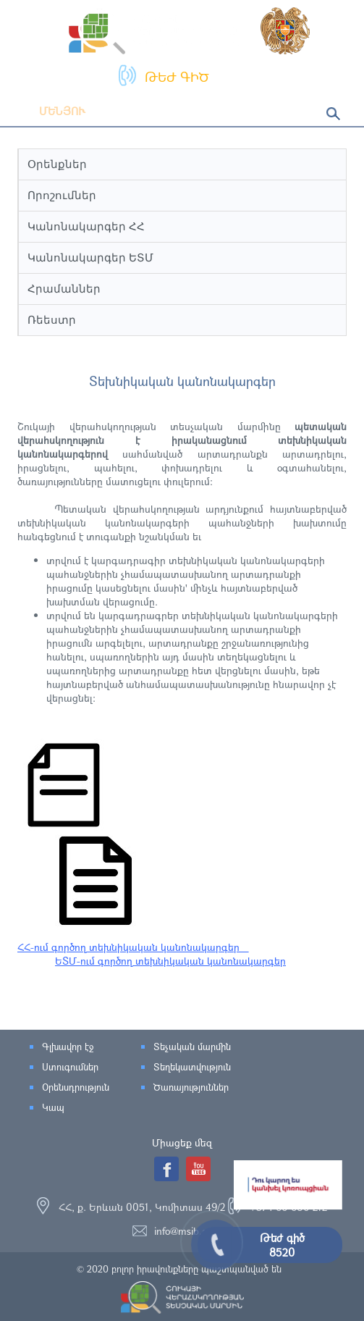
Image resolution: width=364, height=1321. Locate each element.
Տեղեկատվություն (192, 1066)
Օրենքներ (57, 164)
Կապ (53, 1107)
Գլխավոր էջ (67, 1046)
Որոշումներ (61, 195)
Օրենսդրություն (75, 1087)
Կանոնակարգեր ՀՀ (86, 226)
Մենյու (51, 111)
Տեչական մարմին (192, 1046)
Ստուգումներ (70, 1066)
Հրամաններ (64, 288)
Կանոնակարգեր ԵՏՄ (90, 257)
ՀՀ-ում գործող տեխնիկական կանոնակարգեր (133, 947)
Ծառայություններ (191, 1087)
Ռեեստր (51, 320)
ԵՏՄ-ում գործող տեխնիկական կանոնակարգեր (170, 961)
